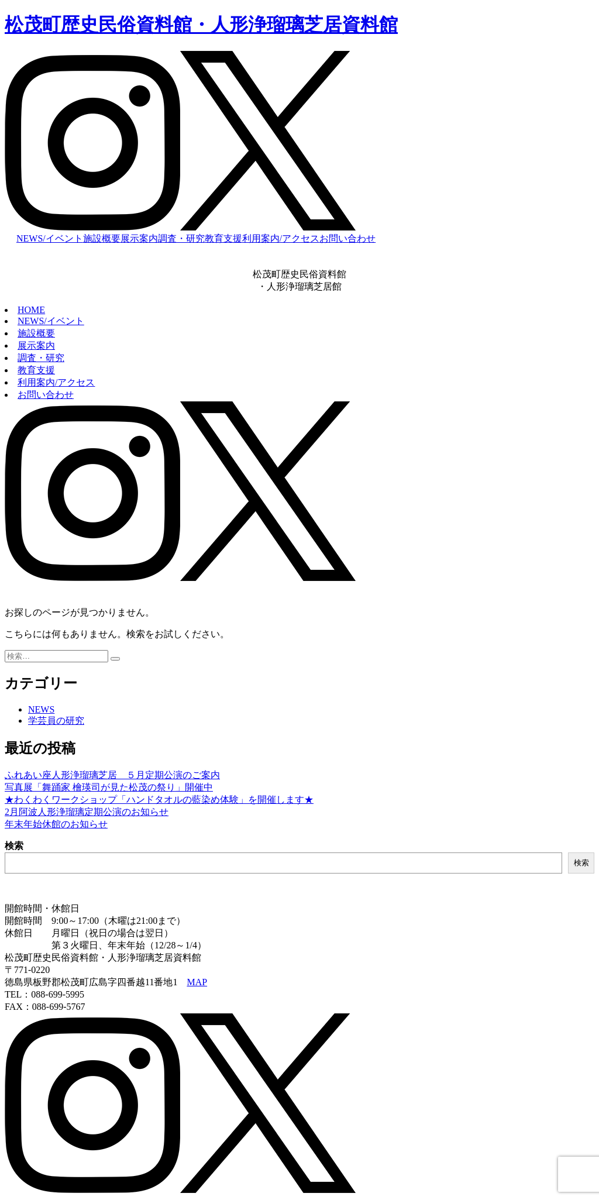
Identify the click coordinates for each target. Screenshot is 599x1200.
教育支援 (223, 238)
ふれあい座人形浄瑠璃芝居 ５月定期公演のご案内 (112, 775)
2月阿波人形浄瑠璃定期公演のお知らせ (86, 812)
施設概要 (102, 238)
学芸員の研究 (56, 720)
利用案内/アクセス (280, 238)
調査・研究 (181, 238)
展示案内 (139, 238)
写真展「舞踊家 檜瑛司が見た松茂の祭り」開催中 (109, 787)
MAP (197, 982)
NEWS (41, 709)
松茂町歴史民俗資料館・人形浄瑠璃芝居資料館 (201, 24)
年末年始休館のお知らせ (56, 824)
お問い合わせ (347, 238)
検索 (14, 846)
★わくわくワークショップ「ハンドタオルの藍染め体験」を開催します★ (159, 799)
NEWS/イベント (49, 238)
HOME (31, 310)
